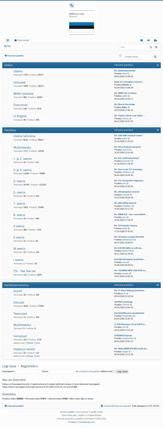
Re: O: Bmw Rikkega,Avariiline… (130, 290)
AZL (124, 293)
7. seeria (19, 203)
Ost (37, 343)
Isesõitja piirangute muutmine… (129, 259)
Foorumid (23, 40)
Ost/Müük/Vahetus (16, 285)
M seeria (19, 249)
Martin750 (126, 251)
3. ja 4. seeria (22, 170)
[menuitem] (142, 40)
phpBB (70, 412)
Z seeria (18, 237)
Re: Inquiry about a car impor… (129, 115)
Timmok (125, 305)
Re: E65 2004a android (125, 203)
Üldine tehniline (24, 136)
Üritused (19, 82)
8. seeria (19, 215)
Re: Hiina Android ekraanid (127, 147)
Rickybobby (127, 316)
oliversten (126, 161)
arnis (124, 73)
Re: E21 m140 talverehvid (126, 158)
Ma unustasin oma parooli (87, 371)
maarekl (125, 195)
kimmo (125, 85)
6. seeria (19, 192)
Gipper (125, 351)
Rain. (124, 107)
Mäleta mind (108, 371)
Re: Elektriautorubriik (124, 71)
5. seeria (19, 181)
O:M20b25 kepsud (123, 335)
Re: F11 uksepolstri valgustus (128, 180)
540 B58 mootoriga (123, 302)
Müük (29, 343)
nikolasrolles (127, 338)
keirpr (91, 399)
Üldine (8, 65)
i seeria (18, 260)
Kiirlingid (8, 41)
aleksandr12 (127, 239)
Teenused (20, 314)
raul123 (125, 150)
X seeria (18, 226)
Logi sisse (21, 46)
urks (124, 183)
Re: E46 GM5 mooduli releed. (128, 135)
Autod (17, 291)
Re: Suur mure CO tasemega (128, 169)
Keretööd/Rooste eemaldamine (129, 313)
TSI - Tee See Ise (24, 271)
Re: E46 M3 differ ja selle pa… (128, 248)
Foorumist (20, 105)
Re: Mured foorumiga (124, 104)
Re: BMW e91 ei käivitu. (125, 93)
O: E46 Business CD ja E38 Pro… (130, 324)
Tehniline (10, 130)
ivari (124, 327)
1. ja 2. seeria (22, 159)
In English (20, 116)
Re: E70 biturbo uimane (125, 225)
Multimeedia (22, 147)
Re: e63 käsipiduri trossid (126, 192)
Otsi (9, 46)
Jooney (125, 118)
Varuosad (20, 336)
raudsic (125, 273)
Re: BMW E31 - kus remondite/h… (130, 214)
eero (124, 217)
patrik (124, 96)
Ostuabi (18, 302)
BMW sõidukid (23, 94)
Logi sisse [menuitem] (149, 41)
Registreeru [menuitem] (156, 41)
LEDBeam (126, 172)
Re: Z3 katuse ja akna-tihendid (129, 237)
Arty (75, 415)
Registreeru (37, 46)
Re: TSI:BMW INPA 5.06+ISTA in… (130, 270)
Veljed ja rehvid (24, 349)
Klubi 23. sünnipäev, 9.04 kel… (129, 82)
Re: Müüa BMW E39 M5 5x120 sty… (131, 348)
